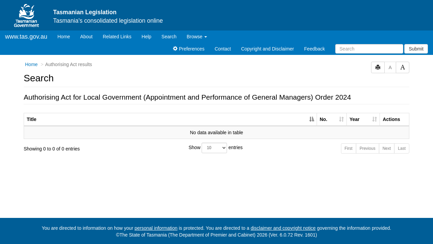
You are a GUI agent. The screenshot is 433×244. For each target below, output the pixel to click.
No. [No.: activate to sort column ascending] (323, 119)
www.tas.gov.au (26, 36)
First (348, 148)
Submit (416, 49)
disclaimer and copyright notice (283, 228)
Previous (367, 148)
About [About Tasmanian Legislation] (86, 36)
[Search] (369, 49)
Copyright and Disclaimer (267, 49)
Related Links (117, 36)
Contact (222, 49)
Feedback (314, 49)
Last (402, 148)
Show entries (216, 148)
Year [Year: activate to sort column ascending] (354, 119)
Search (168, 36)
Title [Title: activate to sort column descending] (32, 119)
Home (66, 36)
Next (387, 148)
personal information (156, 228)
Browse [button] (197, 36)
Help (147, 36)
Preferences (188, 49)
